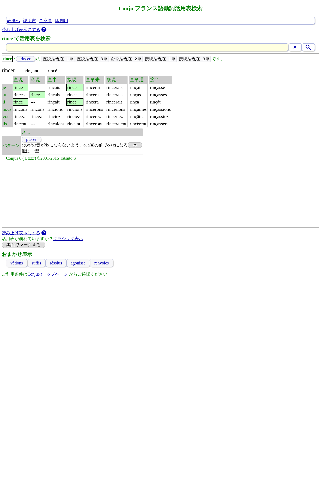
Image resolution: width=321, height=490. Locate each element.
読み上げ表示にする (21, 29)
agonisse (78, 263)
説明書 (29, 20)
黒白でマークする (23, 245)
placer (31, 139)
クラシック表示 (68, 238)
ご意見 (45, 20)
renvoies (101, 263)
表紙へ (13, 20)
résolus (56, 263)
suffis (36, 263)
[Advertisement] (160, 196)
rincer (26, 59)
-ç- (134, 145)
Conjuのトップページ (47, 274)
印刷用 (61, 20)
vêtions (16, 263)
